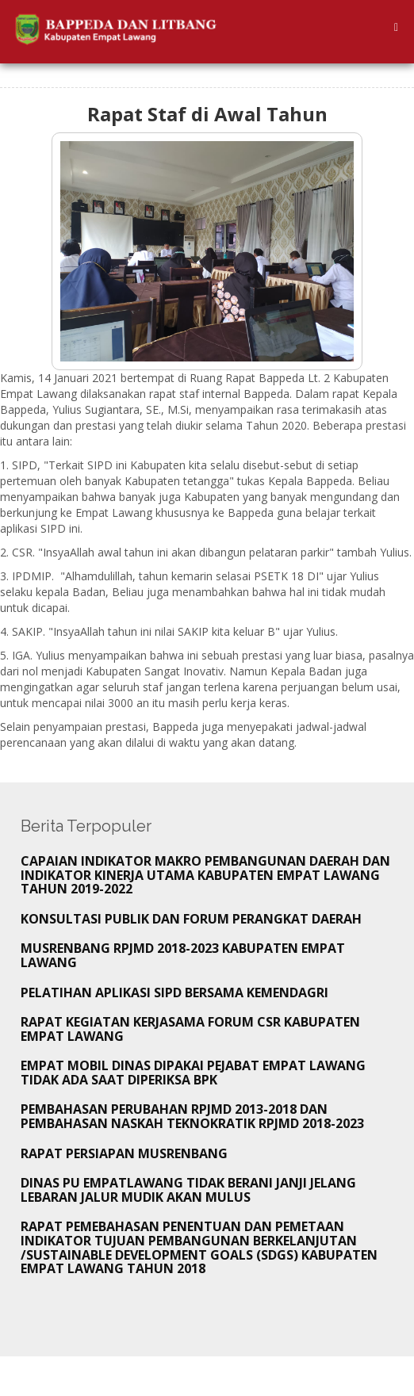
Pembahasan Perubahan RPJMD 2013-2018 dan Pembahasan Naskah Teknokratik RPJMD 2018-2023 (192, 1116)
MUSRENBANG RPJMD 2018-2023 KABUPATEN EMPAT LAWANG (183, 955)
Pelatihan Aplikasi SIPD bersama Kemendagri (174, 992)
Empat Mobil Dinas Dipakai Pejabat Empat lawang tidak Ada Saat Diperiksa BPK (193, 1072)
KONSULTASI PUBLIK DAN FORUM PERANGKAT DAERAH (191, 918)
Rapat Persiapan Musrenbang (124, 1153)
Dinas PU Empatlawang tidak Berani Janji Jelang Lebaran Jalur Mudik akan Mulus (188, 1190)
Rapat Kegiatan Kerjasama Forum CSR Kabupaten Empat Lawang (190, 1029)
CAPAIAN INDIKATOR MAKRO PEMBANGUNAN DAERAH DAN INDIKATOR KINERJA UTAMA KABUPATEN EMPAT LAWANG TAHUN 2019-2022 (205, 874)
